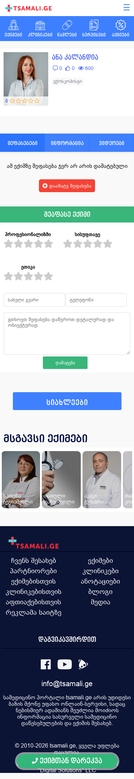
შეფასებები (23, 143)
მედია (100, 602)
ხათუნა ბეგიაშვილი (18, 499)
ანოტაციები (100, 581)
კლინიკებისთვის (33, 591)
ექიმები (100, 560)
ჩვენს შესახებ (33, 560)
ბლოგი (100, 591)
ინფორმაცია (67, 143)
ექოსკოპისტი (67, 81)
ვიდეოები (111, 143)
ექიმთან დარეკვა (67, 761)
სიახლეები (67, 402)
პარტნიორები (33, 571)
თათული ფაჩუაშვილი (59, 499)
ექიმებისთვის (33, 581)
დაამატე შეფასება (67, 186)
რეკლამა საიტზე (33, 612)
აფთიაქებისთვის (33, 602)
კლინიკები (101, 571)
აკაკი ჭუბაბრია (95, 499)
